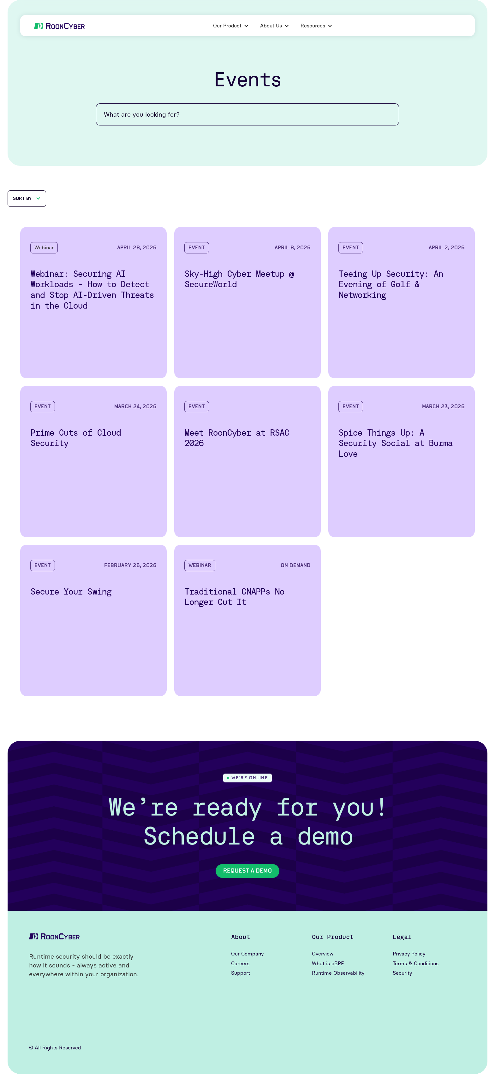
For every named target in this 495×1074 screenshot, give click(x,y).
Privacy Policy (409, 954)
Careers (240, 964)
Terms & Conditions (415, 964)
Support (240, 973)
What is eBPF (328, 964)
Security (402, 973)
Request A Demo (247, 870)
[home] (59, 26)
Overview (322, 954)
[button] (231, 26)
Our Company (247, 954)
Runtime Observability (338, 973)
